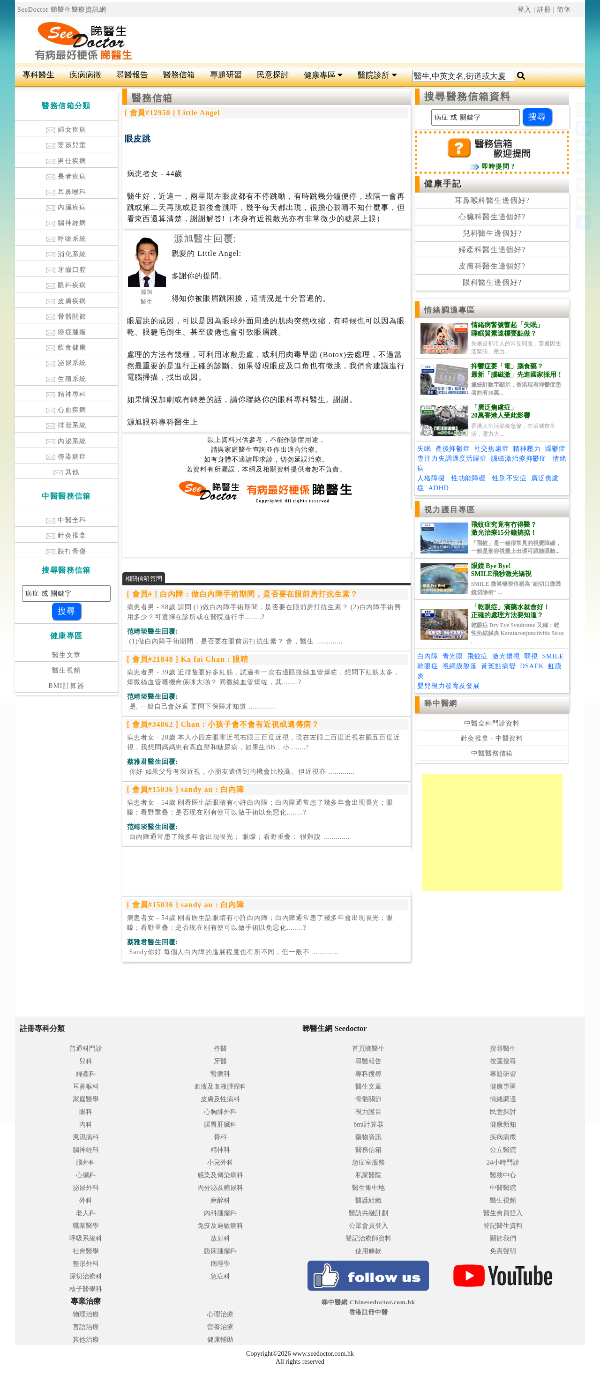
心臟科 (86, 1175)
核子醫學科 (85, 1289)
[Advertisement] (347, 40)
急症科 (220, 1276)
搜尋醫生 (503, 1048)
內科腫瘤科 (220, 1213)
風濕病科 (86, 1137)
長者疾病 (66, 176)
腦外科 (86, 1162)
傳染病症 (66, 456)
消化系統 (66, 254)
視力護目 (368, 1111)
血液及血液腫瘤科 (220, 1086)
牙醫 (220, 1061)
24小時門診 (503, 1162)
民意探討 (273, 74)
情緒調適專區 (449, 310)
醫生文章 (66, 654)
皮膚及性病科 (220, 1099)
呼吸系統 (66, 238)
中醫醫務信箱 (492, 753)
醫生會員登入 (503, 1213)
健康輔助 (220, 1339)
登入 (525, 9)
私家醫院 (368, 1175)
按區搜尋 (503, 1061)
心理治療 (220, 1314)
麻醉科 (220, 1200)
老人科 (86, 1213)
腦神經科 (86, 1149)
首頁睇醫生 (368, 1048)
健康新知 (503, 1124)
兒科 (85, 1061)
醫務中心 (503, 1175)
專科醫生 (38, 74)
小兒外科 (220, 1162)
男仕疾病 (66, 160)
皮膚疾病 (66, 301)
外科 (85, 1200)
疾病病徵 (85, 74)
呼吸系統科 (85, 1238)
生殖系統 (66, 378)
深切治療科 (85, 1276)
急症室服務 (368, 1162)
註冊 (544, 9)
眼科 (85, 1111)
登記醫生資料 (503, 1225)
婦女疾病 (66, 129)
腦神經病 (66, 222)
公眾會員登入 (368, 1225)
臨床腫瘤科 (220, 1251)
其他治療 (86, 1339)
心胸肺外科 (220, 1111)
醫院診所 (377, 75)
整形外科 (86, 1263)
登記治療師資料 (368, 1238)
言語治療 (86, 1326)
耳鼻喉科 (66, 191)
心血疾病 (66, 409)
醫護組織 (368, 1200)
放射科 (220, 1238)
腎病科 (220, 1073)
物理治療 (86, 1314)
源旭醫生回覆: (205, 238)
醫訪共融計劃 (368, 1213)
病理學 (220, 1263)
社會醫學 (86, 1251)
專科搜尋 (368, 1073)
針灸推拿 (66, 535)
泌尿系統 (66, 362)
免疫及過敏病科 (220, 1225)
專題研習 (226, 74)
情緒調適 (503, 1099)
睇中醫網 (440, 703)
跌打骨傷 (66, 551)
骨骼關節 (66, 316)
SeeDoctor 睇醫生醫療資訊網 (61, 9)
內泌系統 (66, 441)
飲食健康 (66, 347)
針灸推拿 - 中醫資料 (492, 738)
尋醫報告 (132, 74)
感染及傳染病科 (220, 1175)
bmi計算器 (368, 1124)
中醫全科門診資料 (492, 723)
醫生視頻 (66, 670)
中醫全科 (66, 519)
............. (235, 641)
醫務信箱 (179, 74)
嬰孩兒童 (66, 145)
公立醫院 (503, 1149)
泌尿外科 (86, 1187)
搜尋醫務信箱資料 (467, 96)
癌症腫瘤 (66, 332)
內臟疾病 (66, 207)
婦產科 (86, 1073)
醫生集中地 (368, 1187)
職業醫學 (86, 1225)
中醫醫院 (503, 1187)
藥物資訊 (368, 1137)
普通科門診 (85, 1048)
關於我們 (503, 1238)
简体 (564, 9)
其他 (66, 472)
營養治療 (220, 1326)
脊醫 (220, 1048)
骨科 (220, 1137)
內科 (85, 1124)
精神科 (220, 1149)
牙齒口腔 (66, 269)
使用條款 (368, 1251)
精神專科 (66, 394)
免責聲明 (503, 1251)
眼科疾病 (66, 285)
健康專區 (323, 75)
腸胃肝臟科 (220, 1124)
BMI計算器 (66, 685)
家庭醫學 (86, 1099)
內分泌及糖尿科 (220, 1187)
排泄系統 (66, 425)
